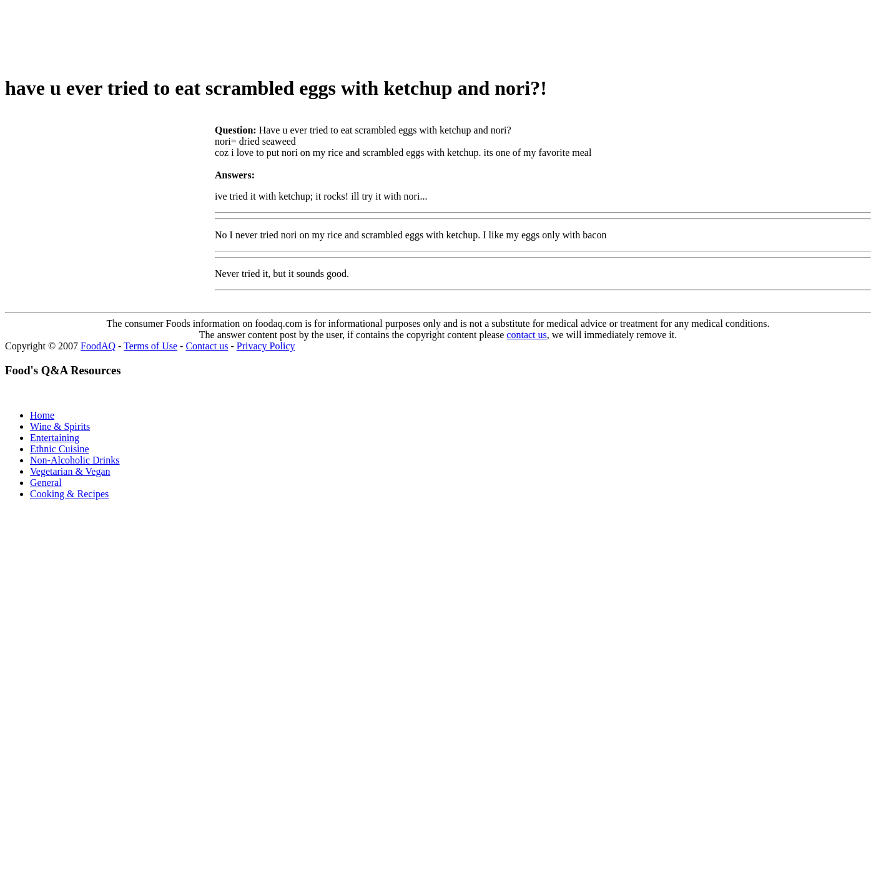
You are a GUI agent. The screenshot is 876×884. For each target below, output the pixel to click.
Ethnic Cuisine (59, 449)
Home (42, 415)
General (46, 482)
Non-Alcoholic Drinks (75, 460)
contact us (526, 334)
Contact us (206, 346)
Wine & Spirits (60, 426)
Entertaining (54, 437)
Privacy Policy (266, 346)
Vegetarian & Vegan (70, 471)
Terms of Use (150, 346)
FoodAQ (98, 346)
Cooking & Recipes (69, 493)
